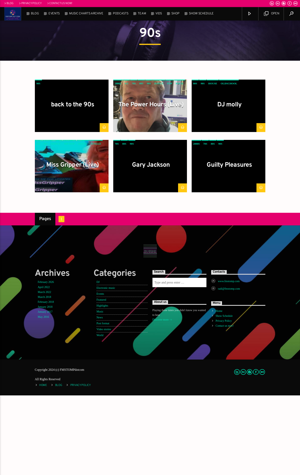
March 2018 (44, 376)
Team (142, 14)
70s (134, 163)
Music (100, 391)
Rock (179, 163)
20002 (118, 163)
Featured (101, 379)
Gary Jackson (151, 245)
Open (271, 13)
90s (38, 163)
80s (141, 163)
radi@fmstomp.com (229, 368)
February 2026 (46, 361)
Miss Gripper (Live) (72, 245)
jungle (96, 223)
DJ (98, 361)
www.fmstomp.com (229, 360)
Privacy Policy (30, 3)
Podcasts (120, 14)
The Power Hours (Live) (151, 184)
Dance (158, 163)
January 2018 (45, 386)
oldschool (229, 163)
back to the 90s (72, 184)
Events (54, 14)
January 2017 (45, 391)
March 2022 (44, 371)
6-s (126, 163)
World (100, 414)
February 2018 (46, 381)
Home (218, 390)
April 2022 (44, 366)
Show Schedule (201, 14)
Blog (9, 3)
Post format (103, 403)
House (212, 163)
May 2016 (43, 396)
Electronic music (106, 367)
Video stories (104, 408)
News (100, 397)
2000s (196, 223)
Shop (175, 14)
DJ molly (229, 184)
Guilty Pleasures (229, 245)
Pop (169, 163)
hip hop (69, 223)
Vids (158, 14)
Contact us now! (59, 3)
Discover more (162, 400)
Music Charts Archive (86, 14)
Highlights (102, 385)
